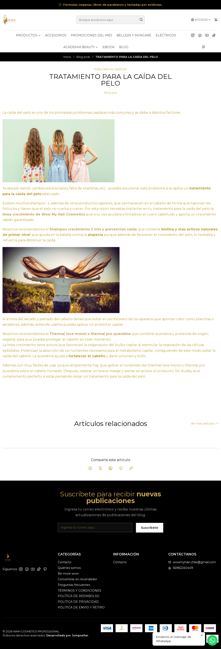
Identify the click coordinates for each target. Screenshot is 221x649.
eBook (109, 47)
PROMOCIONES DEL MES (91, 35)
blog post (83, 57)
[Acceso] (201, 20)
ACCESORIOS (55, 35)
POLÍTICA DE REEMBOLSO (78, 596)
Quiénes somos (69, 568)
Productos (28, 35)
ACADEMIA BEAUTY (80, 47)
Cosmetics (75, 214)
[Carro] (215, 20)
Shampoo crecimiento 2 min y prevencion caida (93, 229)
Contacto (64, 562)
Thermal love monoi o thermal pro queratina (90, 334)
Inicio (67, 57)
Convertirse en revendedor (77, 579)
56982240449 (180, 568)
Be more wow (68, 573)
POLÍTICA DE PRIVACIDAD (78, 602)
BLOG (123, 47)
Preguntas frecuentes (74, 585)
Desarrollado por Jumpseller (67, 635)
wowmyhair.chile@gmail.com (192, 562)
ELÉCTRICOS (166, 35)
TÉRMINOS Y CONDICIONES (79, 590)
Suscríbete (149, 532)
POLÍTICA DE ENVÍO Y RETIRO (81, 607)
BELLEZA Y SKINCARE (134, 35)
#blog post (110, 92)
